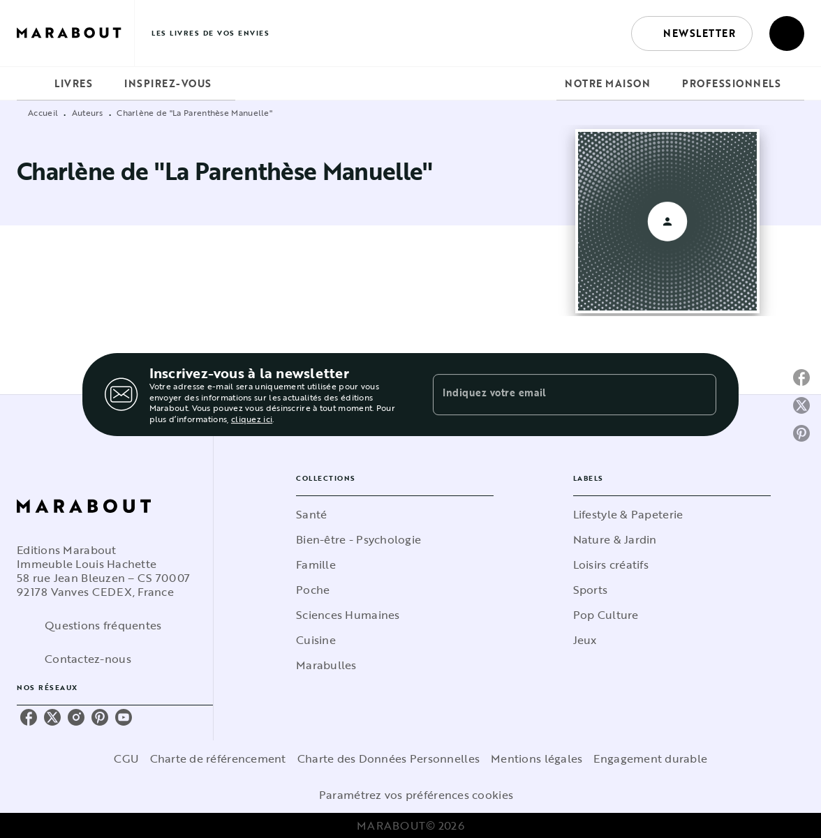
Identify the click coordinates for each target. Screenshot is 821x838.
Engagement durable (650, 758)
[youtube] (123, 717)
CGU (126, 758)
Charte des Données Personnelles (388, 758)
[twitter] (52, 717)
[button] (692, 33)
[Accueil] (75, 33)
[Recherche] (786, 33)
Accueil (43, 112)
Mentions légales (536, 758)
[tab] (31, 83)
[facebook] (28, 717)
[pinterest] (100, 717)
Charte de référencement (218, 758)
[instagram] (76, 717)
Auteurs (87, 112)
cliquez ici (251, 419)
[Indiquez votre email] (557, 394)
